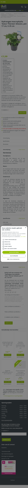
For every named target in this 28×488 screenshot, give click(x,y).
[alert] (14, 244)
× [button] (25, 227)
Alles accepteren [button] (14, 252)
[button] (14, 259)
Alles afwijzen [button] (14, 256)
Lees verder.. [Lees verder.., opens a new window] (23, 236)
